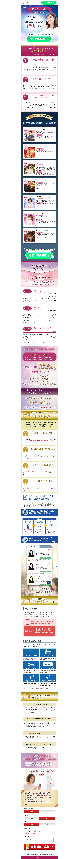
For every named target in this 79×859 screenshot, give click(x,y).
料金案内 (51, 854)
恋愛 (31, 811)
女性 (47, 818)
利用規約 (28, 854)
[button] (56, 566)
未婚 (31, 824)
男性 (31, 818)
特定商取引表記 (34, 854)
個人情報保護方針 (44, 854)
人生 (47, 811)
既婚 (47, 824)
